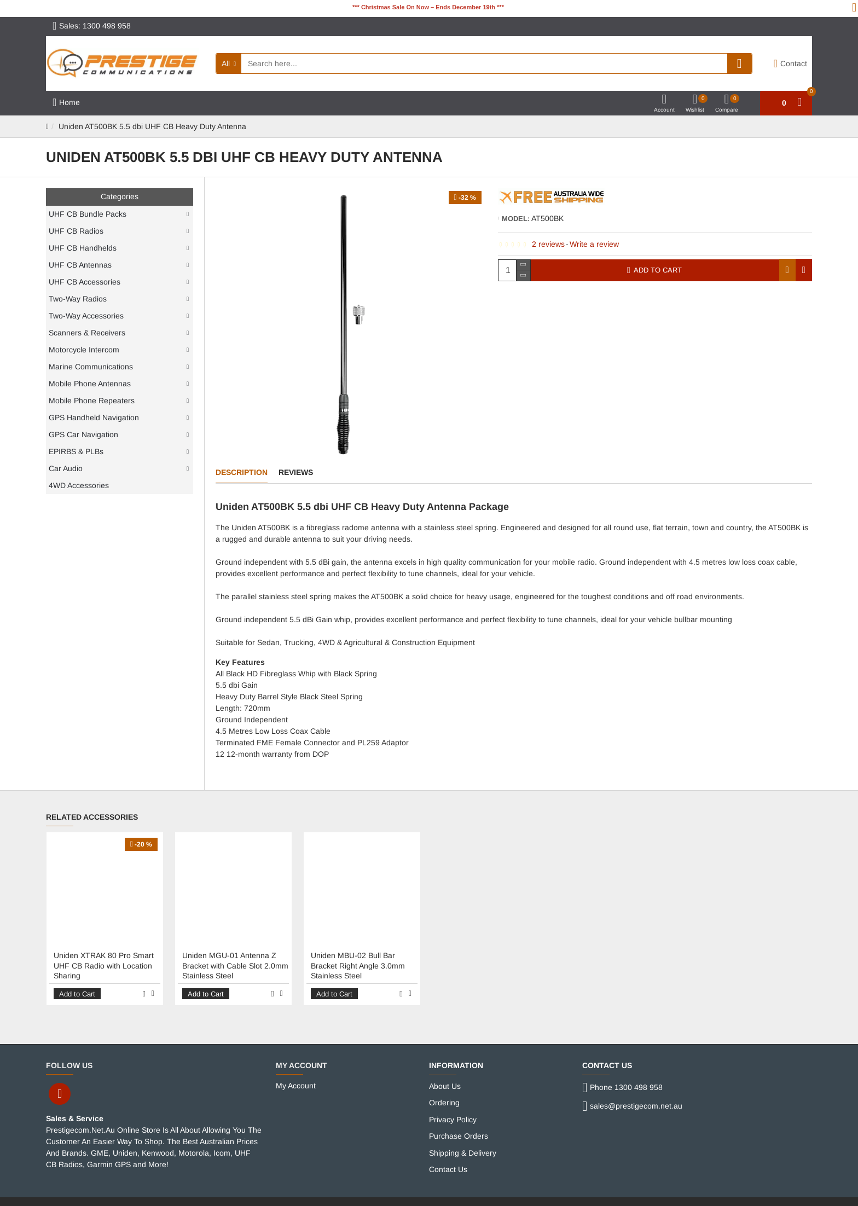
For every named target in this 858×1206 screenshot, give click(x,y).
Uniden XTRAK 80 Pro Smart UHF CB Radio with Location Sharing (104, 955)
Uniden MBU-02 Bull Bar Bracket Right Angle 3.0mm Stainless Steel (358, 955)
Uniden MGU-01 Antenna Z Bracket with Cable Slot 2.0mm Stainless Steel (235, 955)
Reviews (296, 472)
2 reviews (548, 244)
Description (242, 472)
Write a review (594, 244)
